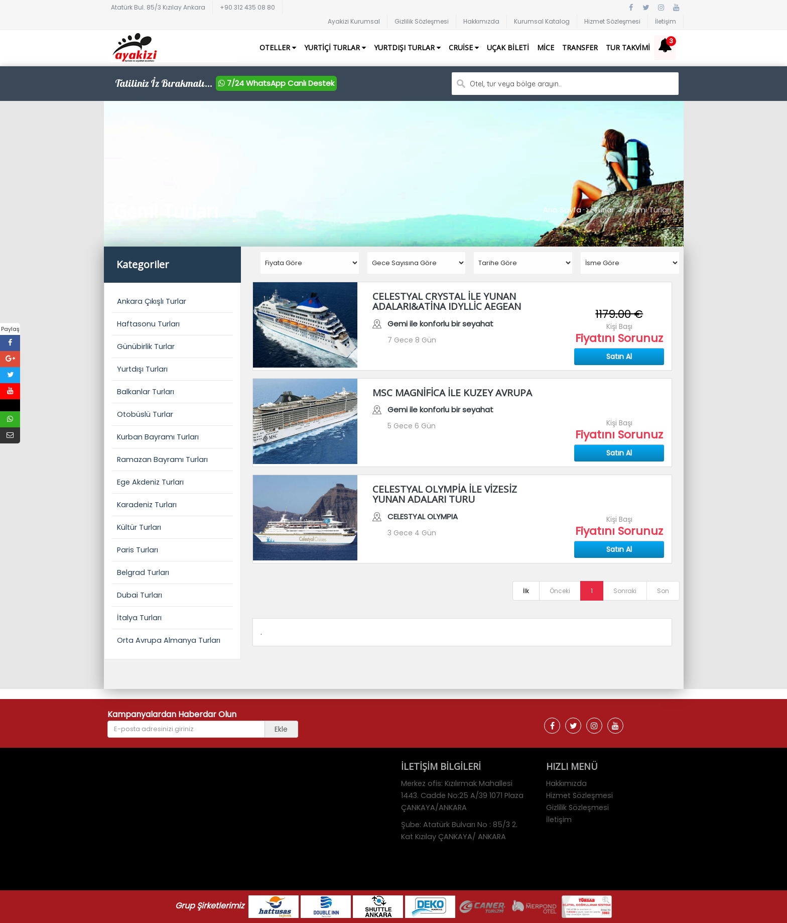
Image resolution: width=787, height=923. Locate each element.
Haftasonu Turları (148, 324)
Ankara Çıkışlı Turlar (151, 301)
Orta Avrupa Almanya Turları (168, 640)
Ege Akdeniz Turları (150, 482)
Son (663, 591)
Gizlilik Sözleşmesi (422, 21)
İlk (526, 591)
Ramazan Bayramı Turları (162, 459)
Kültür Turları (139, 527)
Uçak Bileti (508, 47)
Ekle (281, 729)
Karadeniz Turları (147, 505)
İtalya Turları (139, 618)
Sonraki (624, 591)
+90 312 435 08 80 (247, 7)
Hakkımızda (481, 21)
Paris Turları (137, 550)
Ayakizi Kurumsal (354, 21)
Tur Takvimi (628, 47)
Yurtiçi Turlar (335, 47)
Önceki (560, 591)
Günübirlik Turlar (146, 346)
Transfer (580, 47)
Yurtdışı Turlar (407, 47)
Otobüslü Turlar (145, 414)
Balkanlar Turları (145, 392)
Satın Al (619, 357)
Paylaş (10, 329)
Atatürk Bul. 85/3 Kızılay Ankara (158, 7)
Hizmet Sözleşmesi (612, 21)
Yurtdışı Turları (142, 369)
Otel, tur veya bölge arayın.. (516, 83)
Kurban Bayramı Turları (158, 437)
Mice (545, 47)
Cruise (464, 47)
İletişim (665, 21)
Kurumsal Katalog (542, 21)
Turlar (604, 209)
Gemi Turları (649, 209)
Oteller (277, 47)
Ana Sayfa (562, 209)
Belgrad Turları (143, 572)
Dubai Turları (139, 595)
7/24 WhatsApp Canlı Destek (276, 83)
